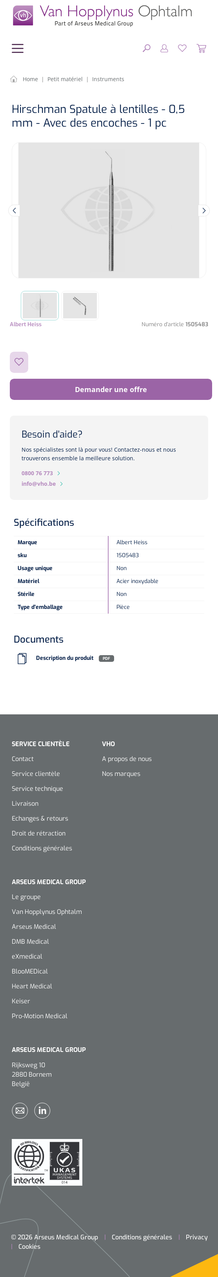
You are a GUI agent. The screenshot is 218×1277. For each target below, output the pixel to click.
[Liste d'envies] (177, 47)
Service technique (37, 789)
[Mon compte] (159, 47)
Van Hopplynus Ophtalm (47, 912)
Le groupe (26, 897)
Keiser (21, 1001)
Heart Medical (32, 986)
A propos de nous (127, 759)
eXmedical (27, 956)
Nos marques (121, 774)
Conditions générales (42, 848)
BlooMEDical (30, 971)
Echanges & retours (40, 818)
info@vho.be (39, 483)
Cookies (29, 1246)
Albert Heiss (26, 324)
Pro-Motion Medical (39, 1016)
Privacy (197, 1237)
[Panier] (196, 47)
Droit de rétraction (38, 833)
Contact (23, 759)
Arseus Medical (34, 927)
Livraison (25, 803)
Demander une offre (111, 389)
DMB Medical (30, 941)
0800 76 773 (37, 473)
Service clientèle (36, 774)
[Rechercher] (147, 47)
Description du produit (64, 658)
